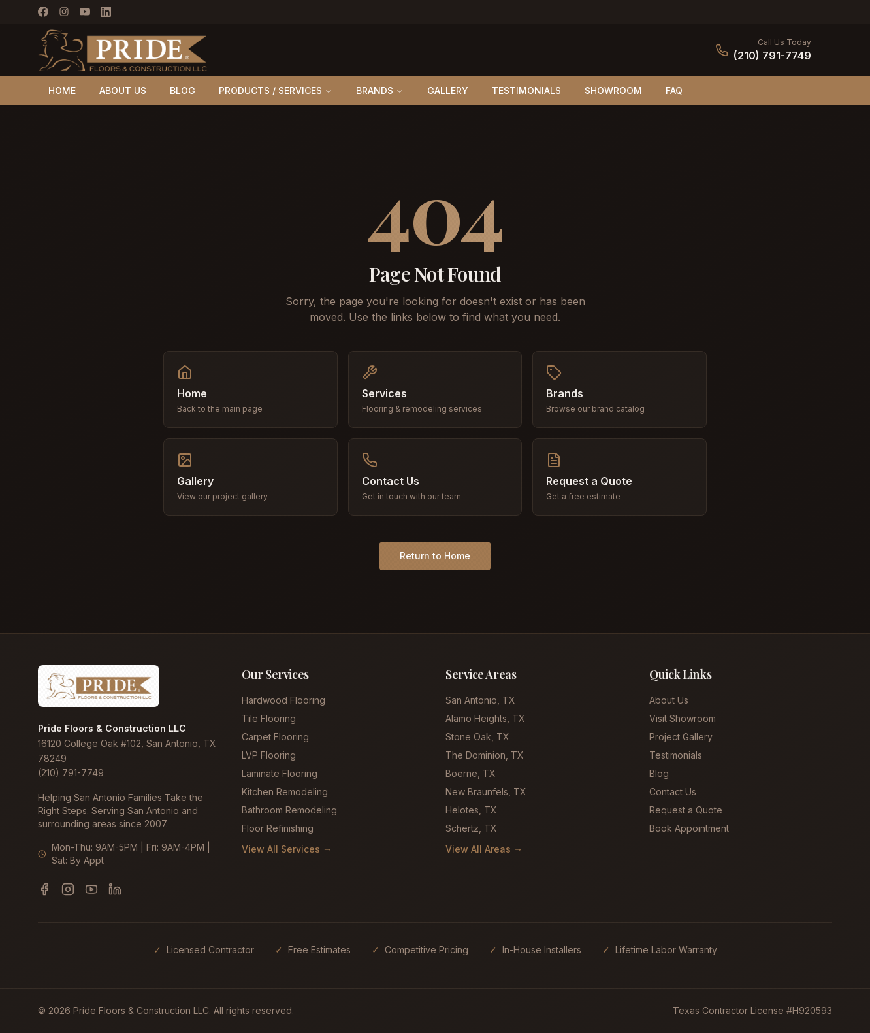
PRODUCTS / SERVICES (275, 90)
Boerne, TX (470, 773)
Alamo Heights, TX (485, 718)
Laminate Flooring (279, 773)
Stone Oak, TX (477, 736)
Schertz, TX (471, 828)
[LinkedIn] (106, 12)
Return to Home (435, 555)
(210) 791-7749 (772, 55)
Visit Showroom (682, 718)
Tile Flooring (269, 718)
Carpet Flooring (275, 736)
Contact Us (672, 791)
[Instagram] (64, 12)
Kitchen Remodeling (285, 791)
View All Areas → (484, 849)
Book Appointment (689, 828)
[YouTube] (85, 12)
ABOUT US (122, 90)
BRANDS (380, 90)
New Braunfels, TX (485, 791)
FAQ (674, 90)
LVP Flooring (269, 755)
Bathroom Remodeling (289, 809)
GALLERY (447, 90)
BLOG (182, 90)
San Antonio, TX (480, 700)
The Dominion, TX (484, 755)
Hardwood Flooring (283, 700)
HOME (62, 90)
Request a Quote (685, 809)
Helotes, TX (471, 809)
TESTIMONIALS (526, 90)
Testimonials (675, 755)
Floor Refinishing (278, 828)
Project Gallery (681, 736)
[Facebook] (43, 12)
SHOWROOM (613, 90)
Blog (659, 773)
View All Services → (287, 849)
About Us (668, 700)
